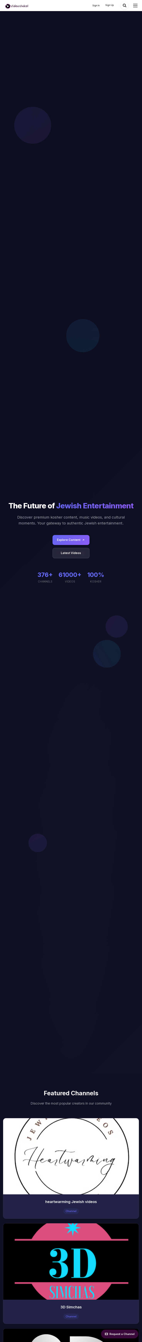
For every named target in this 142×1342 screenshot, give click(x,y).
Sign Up (109, 5)
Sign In (96, 5)
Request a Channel (120, 1334)
